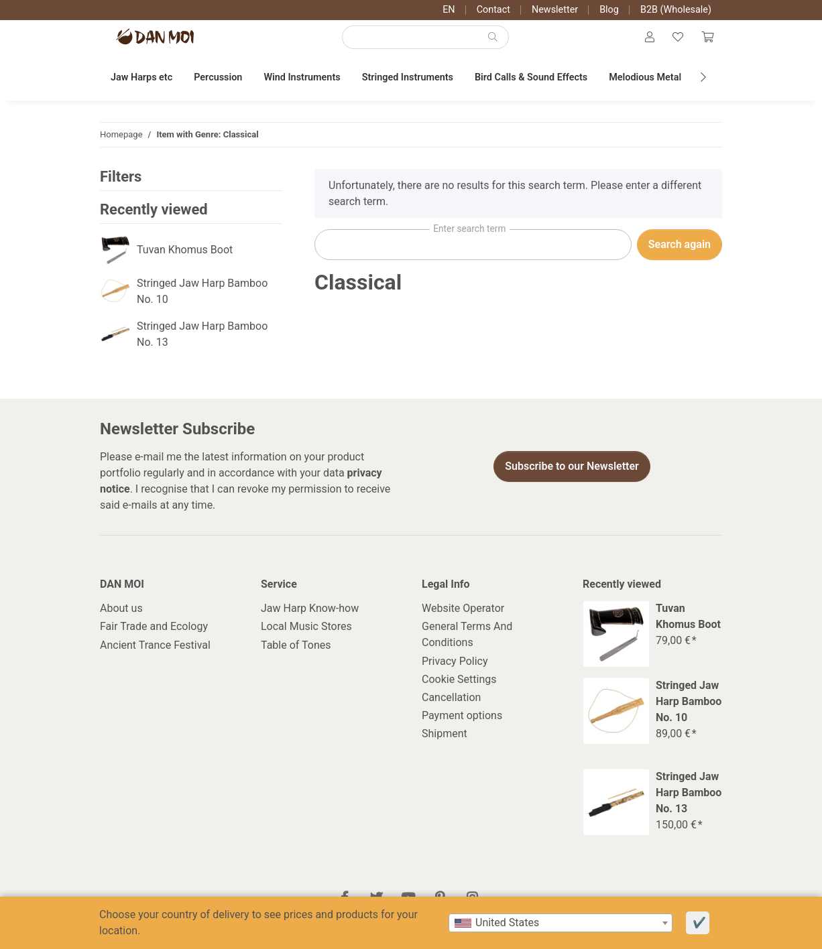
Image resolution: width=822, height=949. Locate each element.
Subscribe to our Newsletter (572, 480)
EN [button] (449, 9)
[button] (641, 44)
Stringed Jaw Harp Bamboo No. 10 (202, 304)
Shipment (444, 747)
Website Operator (463, 621)
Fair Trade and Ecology (154, 640)
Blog (609, 9)
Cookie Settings (459, 692)
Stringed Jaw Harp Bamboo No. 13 (202, 347)
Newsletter (555, 9)
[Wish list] (672, 44)
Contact (493, 9)
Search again (679, 257)
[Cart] (705, 44)
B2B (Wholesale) (675, 9)
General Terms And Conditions (467, 648)
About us (121, 621)
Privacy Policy (455, 674)
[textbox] (560, 923)
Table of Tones (296, 658)
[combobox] (560, 922)
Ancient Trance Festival (155, 658)
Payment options (462, 728)
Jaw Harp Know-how (310, 621)
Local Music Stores (306, 640)
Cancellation (451, 710)
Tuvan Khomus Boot (185, 263)
